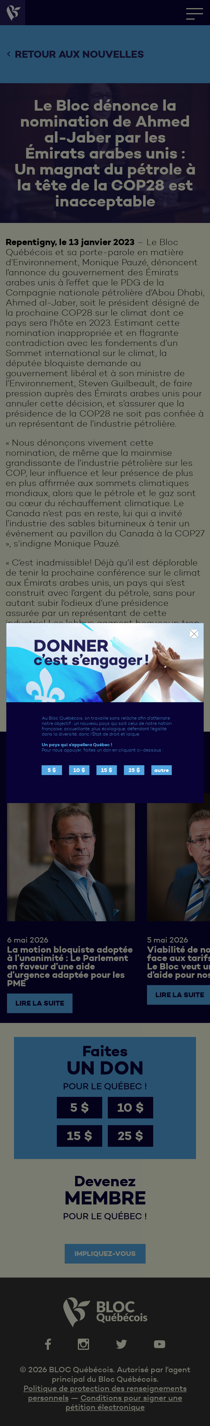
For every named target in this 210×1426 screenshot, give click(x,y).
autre (161, 770)
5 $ (52, 770)
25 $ (134, 770)
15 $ (106, 770)
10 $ (79, 770)
